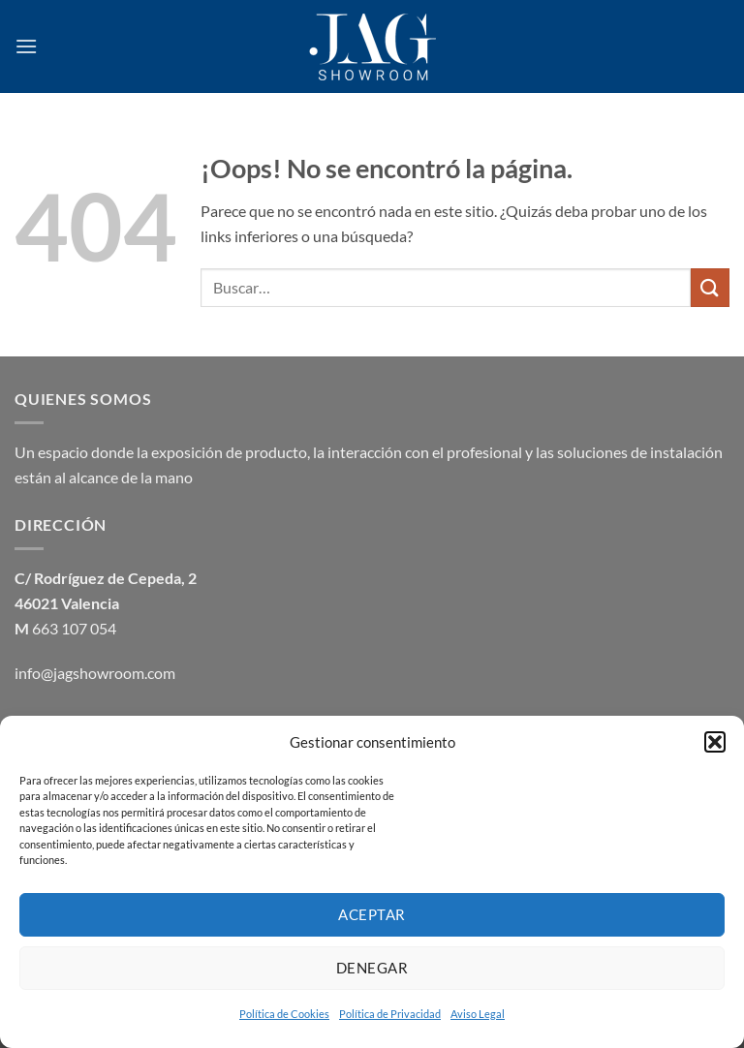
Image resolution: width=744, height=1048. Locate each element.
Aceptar (371, 914)
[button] (715, 742)
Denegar (372, 967)
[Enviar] (710, 287)
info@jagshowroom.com (95, 672)
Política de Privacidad (390, 1013)
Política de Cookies (284, 1013)
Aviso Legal (477, 1013)
